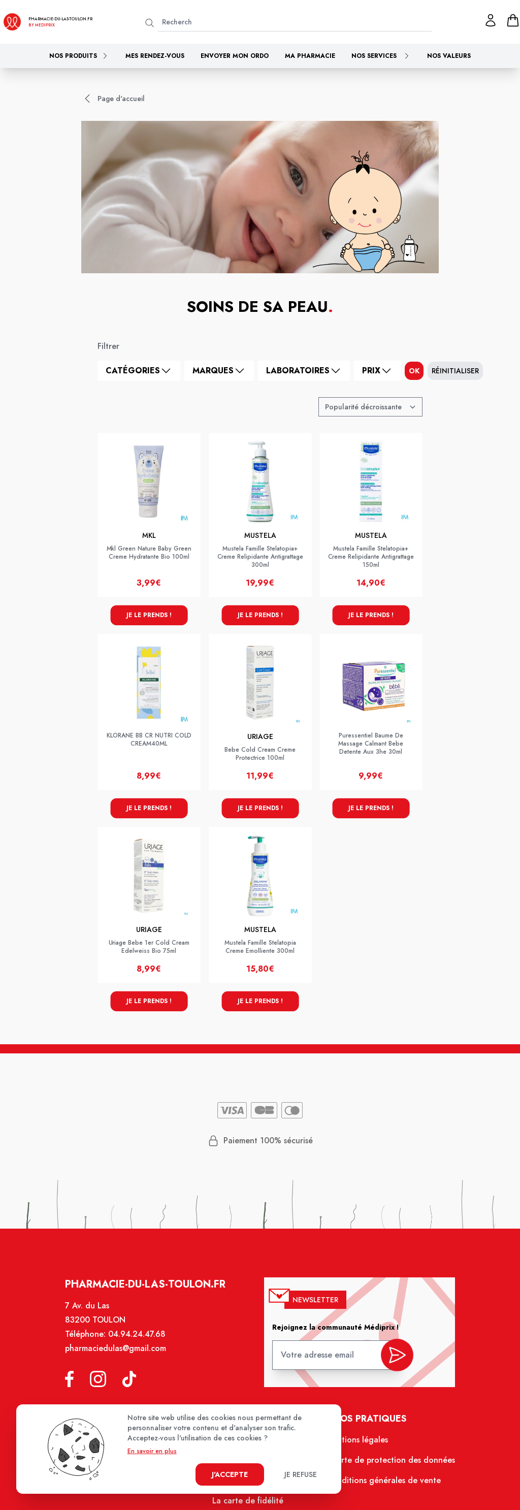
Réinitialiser (455, 371)
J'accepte (230, 1474)
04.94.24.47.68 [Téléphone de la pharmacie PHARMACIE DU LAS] (139, 1339)
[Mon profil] (490, 20)
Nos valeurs (449, 55)
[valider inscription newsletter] (394, 1357)
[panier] (513, 20)
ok (414, 371)
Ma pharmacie (310, 55)
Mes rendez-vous (154, 55)
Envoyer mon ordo (235, 55)
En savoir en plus (152, 1451)
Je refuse (300, 1474)
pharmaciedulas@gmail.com (118, 1353)
